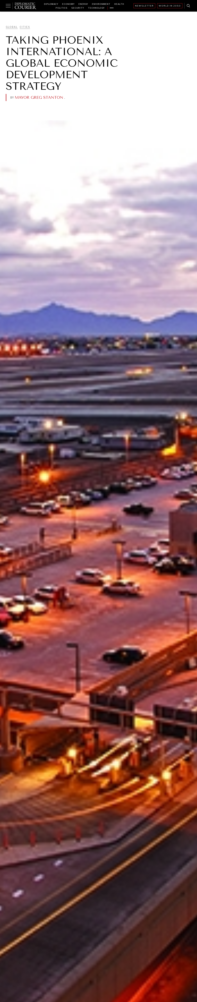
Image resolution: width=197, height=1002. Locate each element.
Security (77, 8)
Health (119, 4)
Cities (25, 27)
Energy (83, 4)
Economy (68, 4)
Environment (101, 4)
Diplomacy (51, 4)
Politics (62, 8)
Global (12, 27)
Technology (96, 8)
